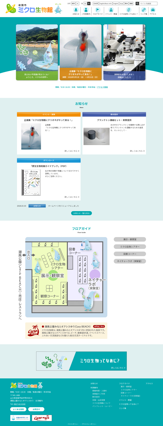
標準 (73, 3)
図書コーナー (126, 392)
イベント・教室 (111, 14)
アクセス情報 (102, 87)
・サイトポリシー (72, 424)
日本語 (95, 3)
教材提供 (96, 396)
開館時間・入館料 (99, 390)
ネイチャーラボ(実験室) (130, 395)
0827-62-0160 (19, 404)
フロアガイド (98, 14)
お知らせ (76, 14)
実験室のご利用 (98, 393)
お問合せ (36, 409)
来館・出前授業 (98, 400)
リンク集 (143, 14)
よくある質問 (18, 409)
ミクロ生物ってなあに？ (128, 14)
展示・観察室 (126, 386)
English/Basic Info (106, 3)
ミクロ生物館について (101, 403)
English (115, 3)
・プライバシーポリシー (88, 424)
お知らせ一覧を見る (81, 213)
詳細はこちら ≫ (124, 77)
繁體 (131, 3)
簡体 (126, 3)
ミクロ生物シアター (129, 389)
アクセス (153, 14)
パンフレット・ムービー (102, 406)
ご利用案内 (86, 14)
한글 (121, 3)
